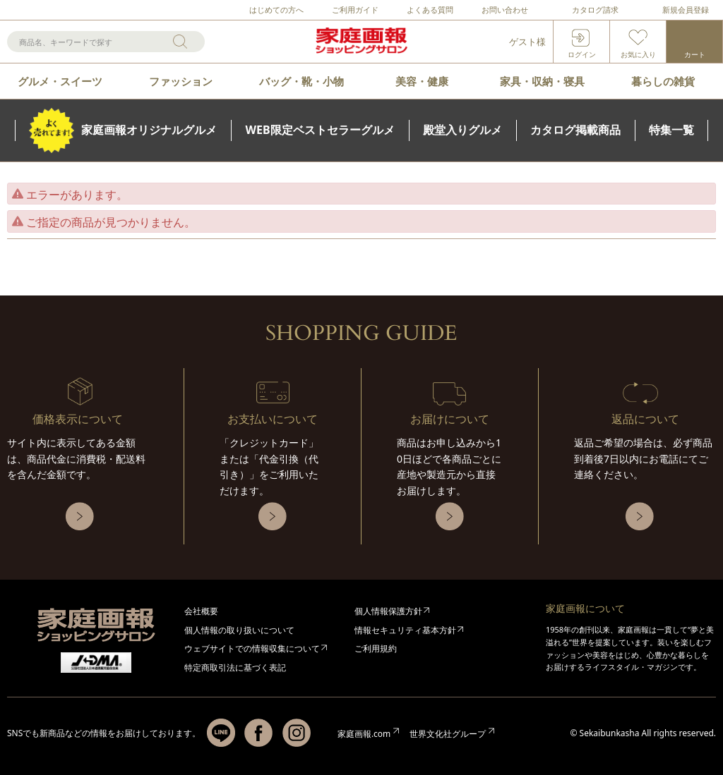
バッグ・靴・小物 (301, 81)
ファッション (181, 81)
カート (694, 54)
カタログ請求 (595, 9)
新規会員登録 (685, 9)
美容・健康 (421, 81)
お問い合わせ (505, 9)
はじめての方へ (276, 9)
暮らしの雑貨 (663, 81)
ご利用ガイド (355, 9)
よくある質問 (430, 9)
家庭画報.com (363, 734)
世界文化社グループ (448, 734)
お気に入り (638, 54)
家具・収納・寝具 (542, 81)
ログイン (582, 54)
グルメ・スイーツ (60, 81)
